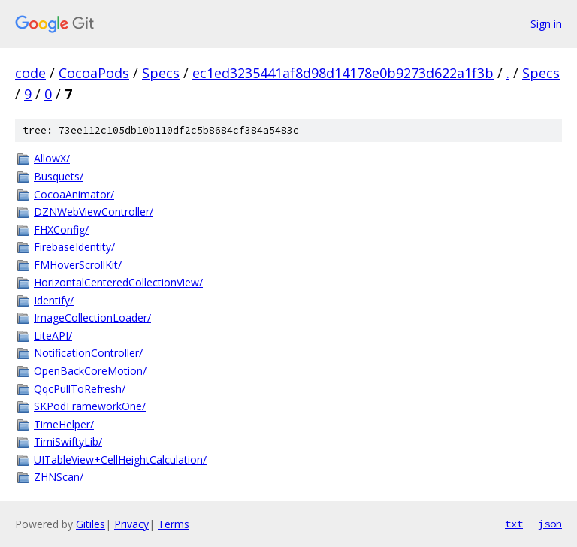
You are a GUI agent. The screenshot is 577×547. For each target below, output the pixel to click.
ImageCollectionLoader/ (92, 317)
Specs (161, 73)
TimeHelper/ (64, 424)
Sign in (546, 24)
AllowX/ (52, 158)
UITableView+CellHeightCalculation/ (120, 459)
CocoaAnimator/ (74, 194)
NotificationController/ (88, 353)
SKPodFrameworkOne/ (90, 406)
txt (514, 523)
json (550, 523)
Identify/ (54, 300)
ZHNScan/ (58, 477)
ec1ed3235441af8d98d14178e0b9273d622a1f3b (343, 73)
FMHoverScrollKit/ (78, 265)
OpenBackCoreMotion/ (90, 371)
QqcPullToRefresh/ (79, 389)
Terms (173, 524)
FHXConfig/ (61, 229)
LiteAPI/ (53, 335)
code (30, 73)
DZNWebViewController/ (93, 211)
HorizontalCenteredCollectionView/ (118, 282)
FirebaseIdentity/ (74, 247)
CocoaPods (94, 73)
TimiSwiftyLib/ (68, 441)
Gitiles (90, 524)
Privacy (131, 524)
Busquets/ (58, 176)
